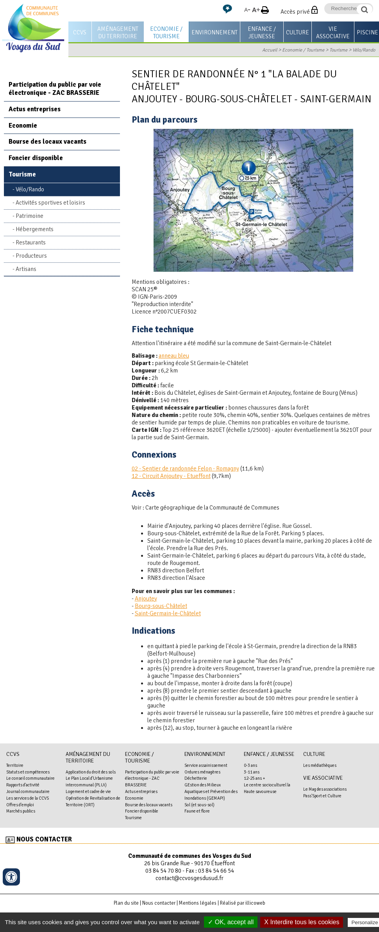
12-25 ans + (254, 778)
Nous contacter (44, 839)
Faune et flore (197, 811)
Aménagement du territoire (117, 32)
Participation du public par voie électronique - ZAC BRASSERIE (55, 88)
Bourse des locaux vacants (47, 141)
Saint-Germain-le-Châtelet (168, 613)
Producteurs (31, 255)
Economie (23, 125)
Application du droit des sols (91, 772)
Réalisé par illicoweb (242, 903)
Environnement (214, 32)
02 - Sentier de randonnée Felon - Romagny (185, 468)
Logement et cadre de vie (88, 791)
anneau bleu (174, 355)
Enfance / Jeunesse (262, 32)
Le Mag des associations (325, 789)
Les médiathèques (319, 765)
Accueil (269, 50)
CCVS (79, 32)
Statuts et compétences (28, 772)
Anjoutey (146, 598)
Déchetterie (195, 778)
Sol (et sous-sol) (199, 804)
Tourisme (338, 50)
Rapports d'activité (22, 785)
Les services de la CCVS (27, 798)
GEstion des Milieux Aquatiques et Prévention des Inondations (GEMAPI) (211, 791)
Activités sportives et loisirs (50, 202)
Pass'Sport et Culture (322, 795)
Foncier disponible (36, 158)
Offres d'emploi (20, 804)
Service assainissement (205, 765)
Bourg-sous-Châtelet (161, 605)
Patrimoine (29, 215)
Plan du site (126, 903)
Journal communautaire (28, 791)
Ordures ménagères (202, 772)
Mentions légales (197, 903)
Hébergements (35, 229)
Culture (297, 32)
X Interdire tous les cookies (301, 922)
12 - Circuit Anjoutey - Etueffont (171, 475)
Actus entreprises (35, 109)
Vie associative (333, 32)
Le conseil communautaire (30, 778)
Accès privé (295, 11)
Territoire (14, 765)
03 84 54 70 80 (163, 870)
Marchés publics (20, 811)
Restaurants (31, 242)
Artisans (26, 269)
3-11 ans (251, 772)
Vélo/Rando (363, 50)
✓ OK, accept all (231, 922)
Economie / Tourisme (166, 32)
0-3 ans (250, 765)
